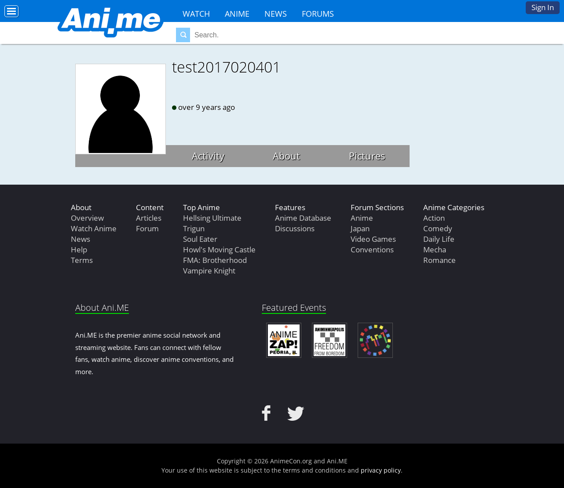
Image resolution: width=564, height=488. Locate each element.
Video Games (373, 239)
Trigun (194, 228)
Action (434, 218)
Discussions (295, 228)
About (286, 155)
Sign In (542, 7)
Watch (196, 13)
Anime (237, 13)
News (275, 13)
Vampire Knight (209, 271)
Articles (148, 218)
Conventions (372, 249)
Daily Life (438, 239)
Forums (318, 13)
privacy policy (381, 470)
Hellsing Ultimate (212, 218)
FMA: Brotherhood (215, 260)
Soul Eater (200, 239)
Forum (147, 228)
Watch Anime (94, 228)
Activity (208, 155)
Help (79, 249)
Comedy (437, 228)
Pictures (367, 155)
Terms (82, 260)
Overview (87, 218)
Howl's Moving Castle (219, 249)
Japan (360, 228)
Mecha (434, 249)
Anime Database (303, 218)
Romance (439, 260)
